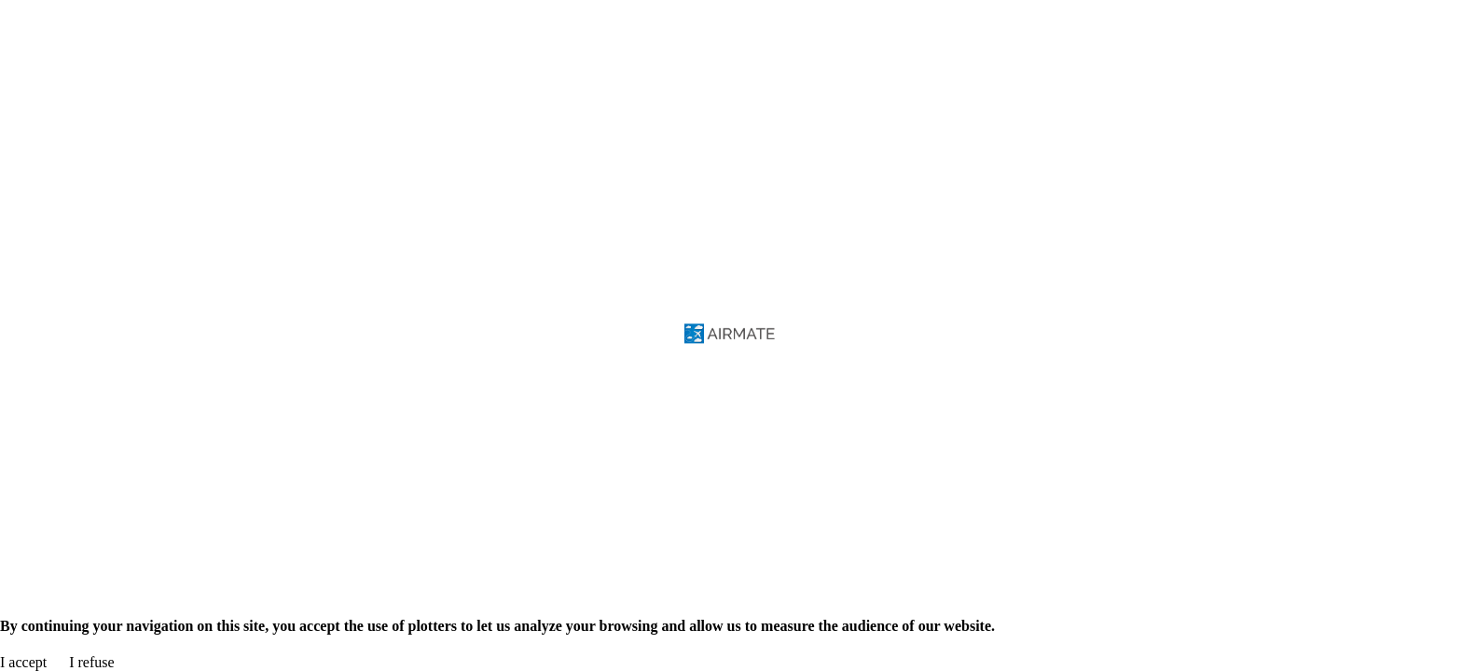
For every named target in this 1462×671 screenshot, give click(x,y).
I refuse (91, 662)
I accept (23, 662)
